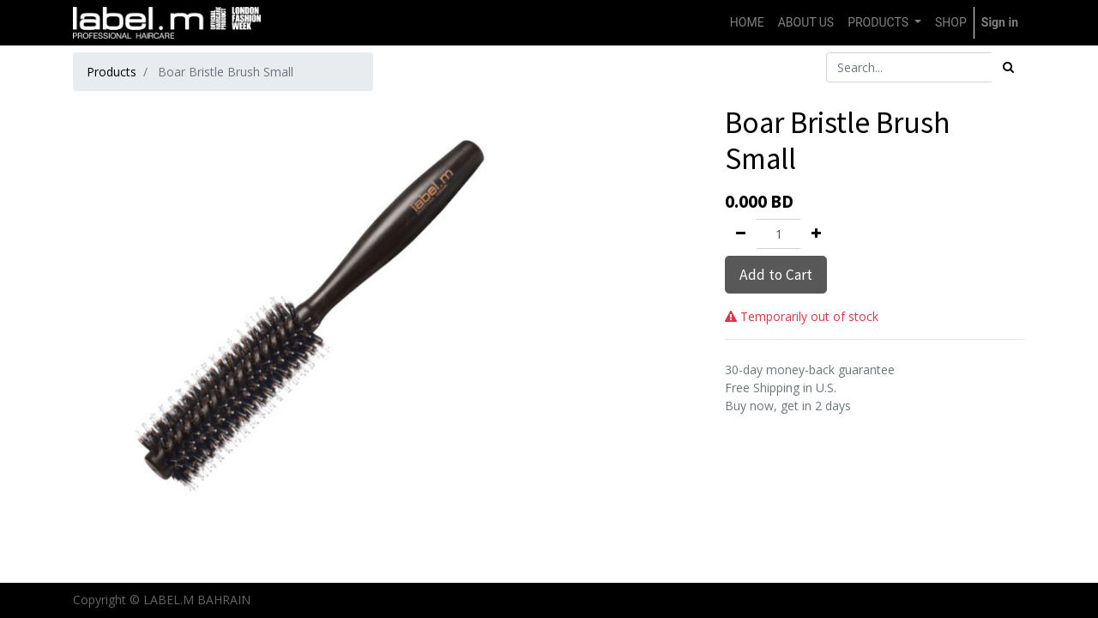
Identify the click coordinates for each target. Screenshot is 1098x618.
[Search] (1008, 67)
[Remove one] (741, 234)
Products (111, 72)
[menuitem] (747, 23)
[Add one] (816, 234)
